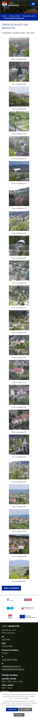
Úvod (4, 16)
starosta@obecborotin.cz (13, 669)
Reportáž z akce (29, 16)
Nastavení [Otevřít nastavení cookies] (19, 714)
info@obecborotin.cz (11, 666)
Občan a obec (14, 16)
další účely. (26, 698)
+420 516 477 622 (9, 660)
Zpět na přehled (11, 588)
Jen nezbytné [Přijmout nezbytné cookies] (25, 709)
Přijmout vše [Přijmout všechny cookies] (12, 709)
